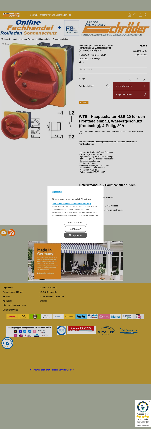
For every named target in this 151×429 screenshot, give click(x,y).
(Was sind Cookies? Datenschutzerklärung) (71, 203)
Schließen (75, 228)
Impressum (57, 192)
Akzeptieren (75, 235)
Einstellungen (75, 222)
